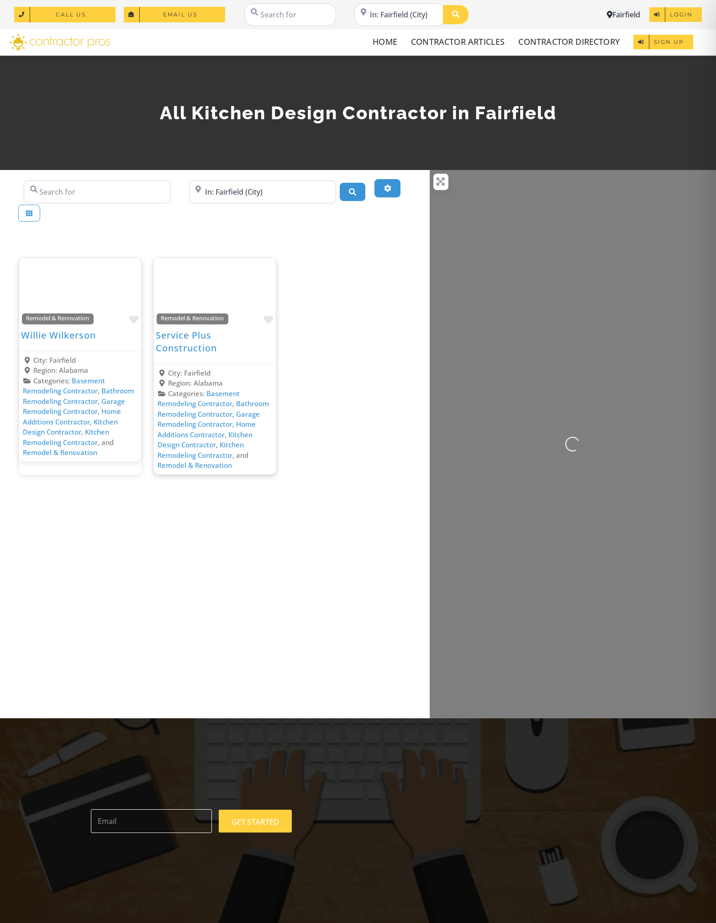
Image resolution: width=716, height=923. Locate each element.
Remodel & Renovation (57, 318)
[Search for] (290, 14)
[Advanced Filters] (387, 188)
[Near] (400, 14)
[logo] (60, 37)
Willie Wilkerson (58, 335)
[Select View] (29, 213)
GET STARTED (255, 822)
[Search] (456, 14)
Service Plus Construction (186, 341)
